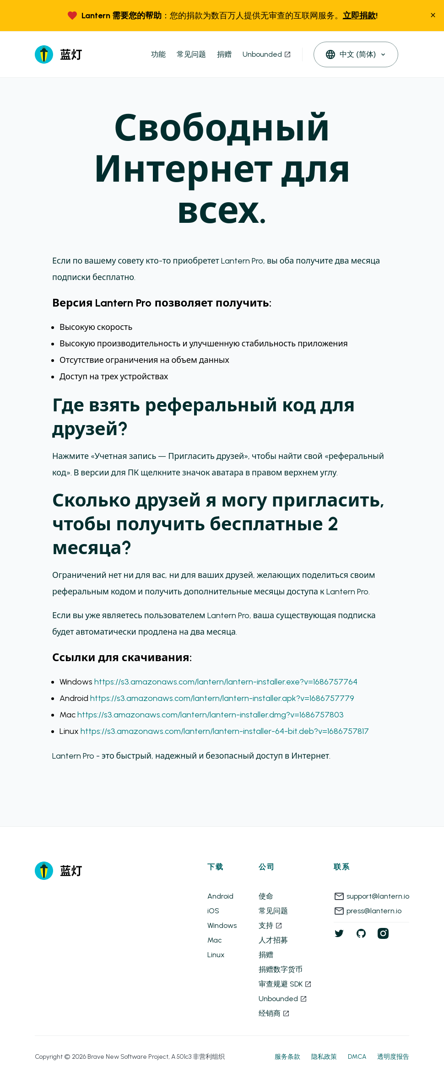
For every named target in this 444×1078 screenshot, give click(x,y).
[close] (433, 16)
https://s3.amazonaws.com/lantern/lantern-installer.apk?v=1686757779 (222, 698)
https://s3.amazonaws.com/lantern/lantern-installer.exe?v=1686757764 (225, 682)
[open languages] (356, 54)
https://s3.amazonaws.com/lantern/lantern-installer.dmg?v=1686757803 (210, 715)
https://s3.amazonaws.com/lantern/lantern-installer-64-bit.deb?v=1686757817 (225, 731)
